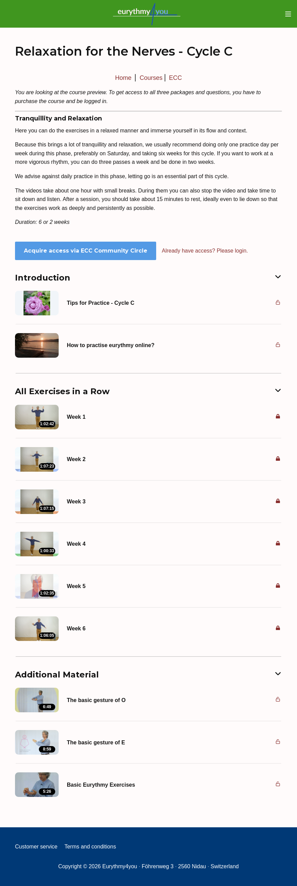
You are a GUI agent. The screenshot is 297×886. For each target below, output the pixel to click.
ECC (175, 77)
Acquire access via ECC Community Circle (85, 250)
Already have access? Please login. (205, 251)
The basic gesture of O (96, 700)
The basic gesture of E (96, 742)
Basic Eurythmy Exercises (101, 785)
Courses (150, 77)
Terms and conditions (90, 846)
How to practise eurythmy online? (110, 345)
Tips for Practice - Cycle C (100, 303)
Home (123, 77)
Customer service (36, 846)
